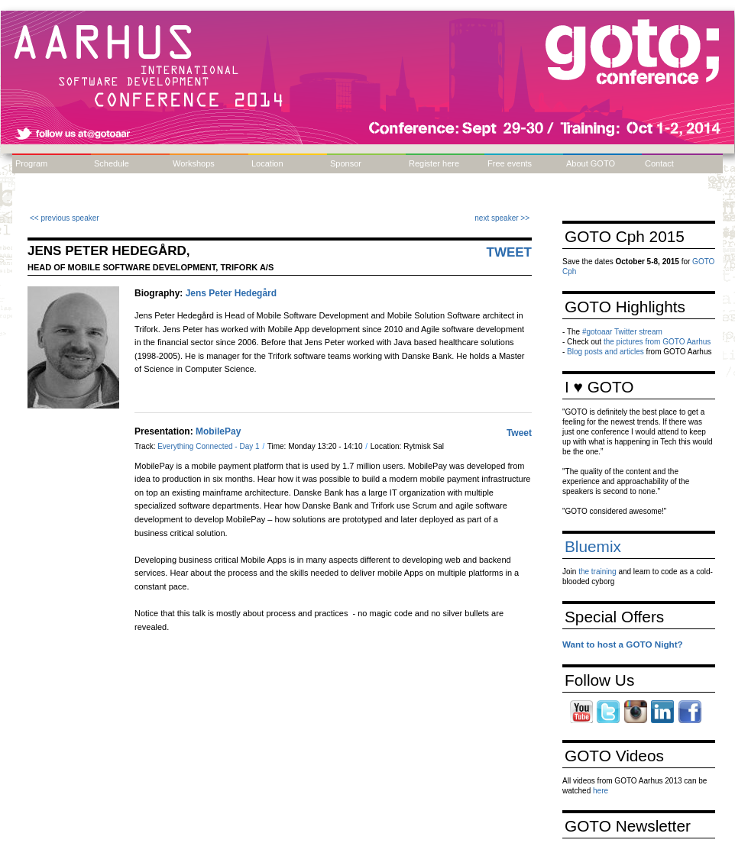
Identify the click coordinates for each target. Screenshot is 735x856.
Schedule (111, 163)
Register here (434, 163)
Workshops (194, 163)
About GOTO (590, 163)
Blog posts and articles (605, 351)
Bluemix (593, 546)
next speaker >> (501, 218)
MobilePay (218, 431)
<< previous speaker (64, 218)
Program (31, 163)
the (610, 342)
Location (267, 163)
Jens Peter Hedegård (231, 293)
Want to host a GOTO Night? (622, 644)
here (600, 791)
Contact (659, 163)
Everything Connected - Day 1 (209, 446)
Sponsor (345, 163)
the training (597, 571)
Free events (509, 163)
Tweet (510, 252)
